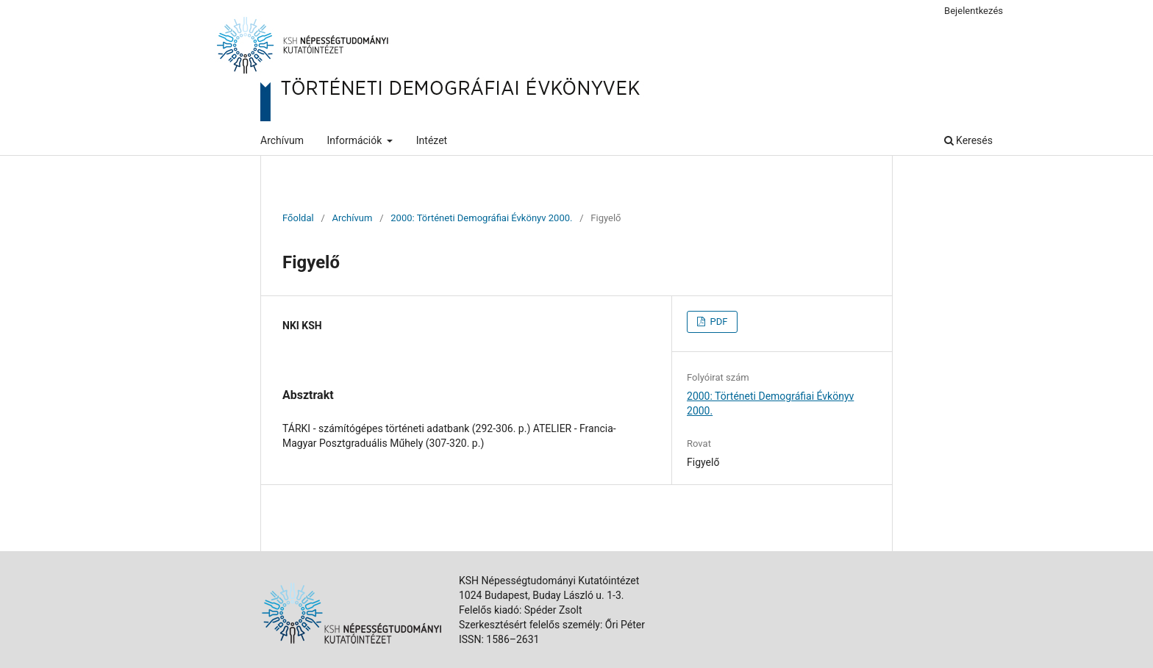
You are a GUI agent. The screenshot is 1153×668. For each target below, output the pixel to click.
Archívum (282, 140)
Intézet (431, 140)
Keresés (968, 140)
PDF (717, 321)
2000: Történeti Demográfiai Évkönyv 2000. (481, 217)
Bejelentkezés (973, 10)
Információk (356, 140)
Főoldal (298, 217)
